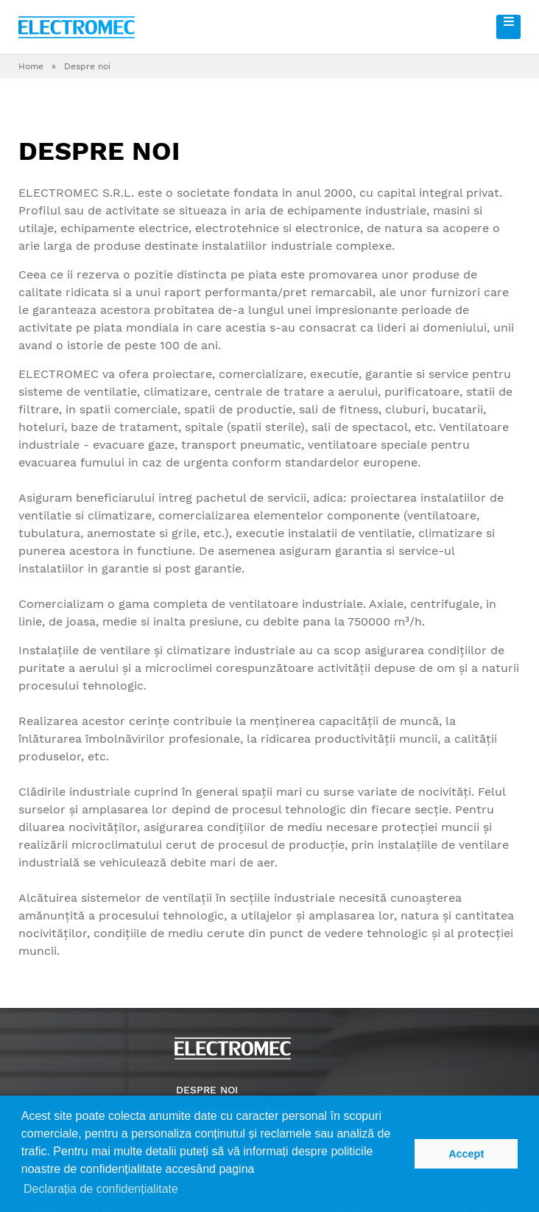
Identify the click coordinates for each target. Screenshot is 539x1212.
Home (30, 66)
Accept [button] (466, 1154)
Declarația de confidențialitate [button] (101, 1189)
